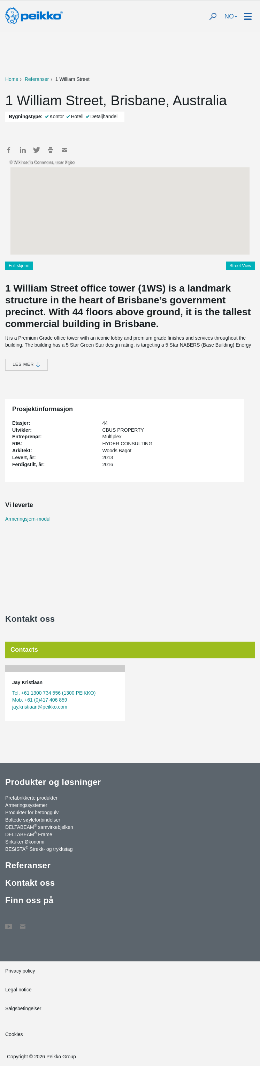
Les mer (26, 364)
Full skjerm (19, 265)
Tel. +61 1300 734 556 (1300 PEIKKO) (53, 693)
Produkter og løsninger (53, 782)
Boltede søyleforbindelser (32, 820)
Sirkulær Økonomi (24, 842)
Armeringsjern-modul (28, 519)
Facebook (8, 149)
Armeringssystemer (26, 805)
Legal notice (18, 989)
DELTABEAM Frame (28, 834)
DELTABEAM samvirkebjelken (39, 827)
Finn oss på (29, 900)
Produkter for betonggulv (32, 812)
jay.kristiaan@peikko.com (39, 707)
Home (11, 79)
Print (50, 149)
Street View (240, 265)
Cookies (14, 1034)
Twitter (36, 149)
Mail (64, 149)
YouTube (8, 923)
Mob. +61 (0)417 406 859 (39, 700)
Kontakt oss (30, 882)
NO (230, 16)
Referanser (37, 79)
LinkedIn (22, 149)
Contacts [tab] (24, 649)
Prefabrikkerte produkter (31, 798)
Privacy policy (20, 971)
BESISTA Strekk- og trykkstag (38, 849)
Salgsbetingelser (23, 1008)
